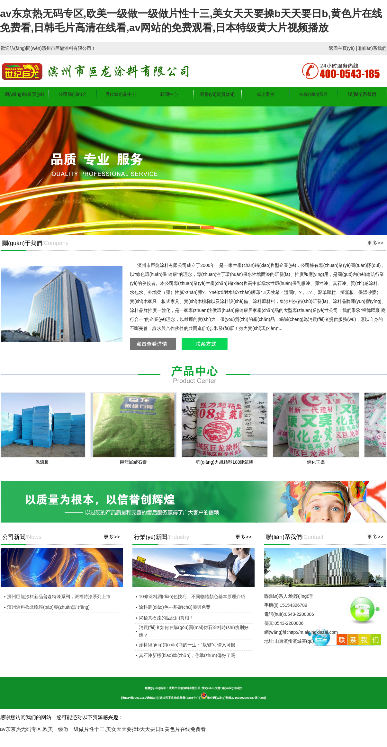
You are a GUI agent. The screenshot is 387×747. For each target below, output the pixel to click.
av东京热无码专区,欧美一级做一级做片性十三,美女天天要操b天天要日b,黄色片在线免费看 (103, 729)
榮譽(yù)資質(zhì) (217, 94)
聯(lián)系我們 (372, 48)
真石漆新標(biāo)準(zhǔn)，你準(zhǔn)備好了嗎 (187, 655)
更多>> (375, 243)
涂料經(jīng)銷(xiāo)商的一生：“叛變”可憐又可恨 (187, 644)
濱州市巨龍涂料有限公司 (185, 688)
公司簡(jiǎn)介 (72, 94)
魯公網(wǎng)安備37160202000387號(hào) (233, 697)
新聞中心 (169, 94)
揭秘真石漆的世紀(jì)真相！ (166, 617)
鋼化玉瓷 (318, 462)
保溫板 (43, 462)
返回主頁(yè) (342, 48)
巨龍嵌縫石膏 (135, 462)
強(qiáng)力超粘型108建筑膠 (226, 462)
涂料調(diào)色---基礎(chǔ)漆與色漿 (175, 607)
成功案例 (265, 94)
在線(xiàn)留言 (313, 94)
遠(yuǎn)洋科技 (231, 688)
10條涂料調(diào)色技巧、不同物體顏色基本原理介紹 (192, 596)
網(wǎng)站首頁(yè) (24, 94)
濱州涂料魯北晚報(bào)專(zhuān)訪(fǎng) (48, 607)
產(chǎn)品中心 (120, 94)
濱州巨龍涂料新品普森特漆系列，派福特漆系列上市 (59, 596)
